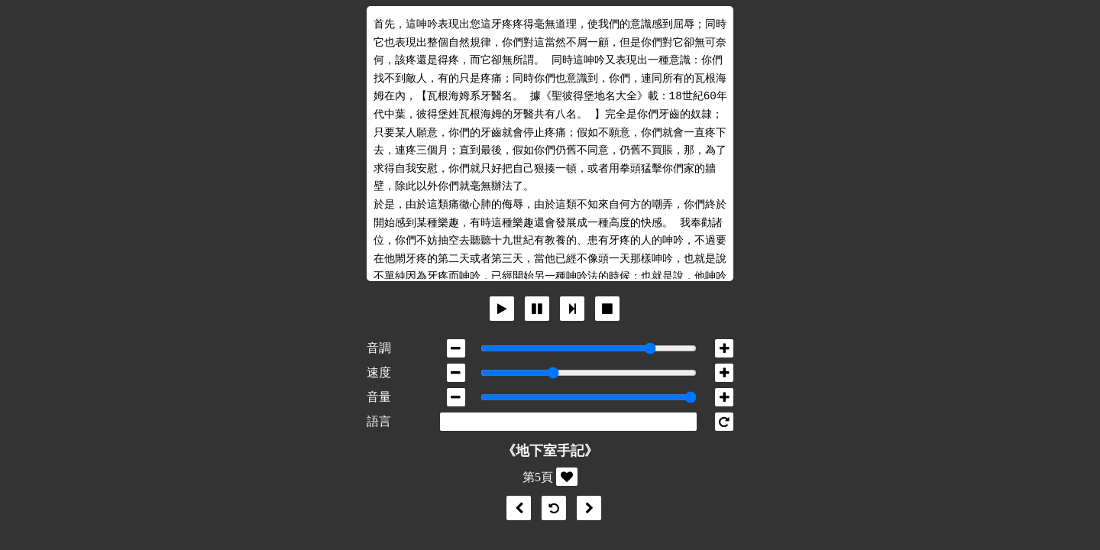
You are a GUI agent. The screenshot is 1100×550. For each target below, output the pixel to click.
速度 (379, 372)
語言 (379, 421)
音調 (379, 347)
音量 (379, 396)
